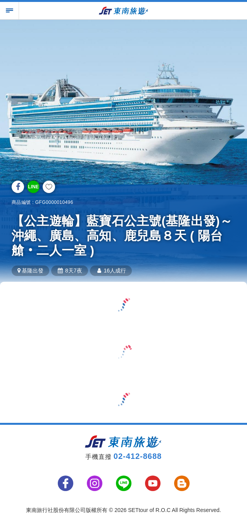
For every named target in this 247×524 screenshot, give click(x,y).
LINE (33, 187)
